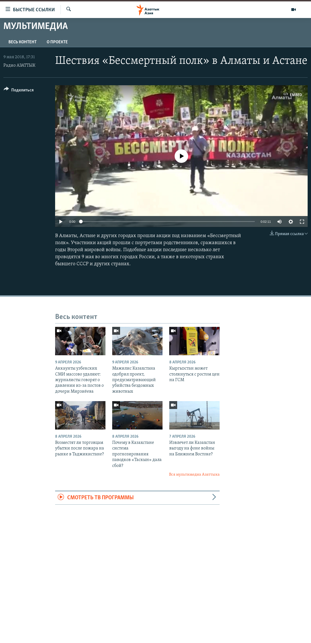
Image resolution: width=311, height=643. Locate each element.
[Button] (19, 91)
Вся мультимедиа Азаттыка (194, 475)
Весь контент (22, 42)
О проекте (57, 42)
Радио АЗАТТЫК (19, 65)
